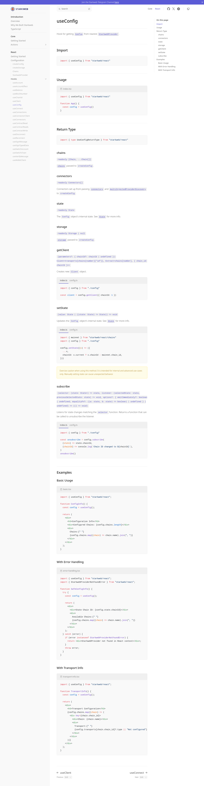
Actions (14, 44)
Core (150, 8)
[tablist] (102, 280)
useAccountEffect (20, 86)
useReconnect (19, 138)
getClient (162, 48)
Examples (161, 59)
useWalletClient (19, 160)
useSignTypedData (21, 145)
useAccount (18, 83)
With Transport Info (166, 70)
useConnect (18, 108)
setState (161, 52)
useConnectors (19, 119)
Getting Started (18, 40)
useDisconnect (19, 134)
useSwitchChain (19, 153)
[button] (45, 44)
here (117, 2)
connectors (163, 38)
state (160, 41)
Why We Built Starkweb (22, 25)
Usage (159, 27)
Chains (15, 71)
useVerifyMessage (20, 156)
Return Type (162, 31)
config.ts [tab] (73, 280)
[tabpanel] (102, 292)
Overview (15, 21)
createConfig (18, 64)
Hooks (14, 79)
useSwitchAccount (20, 149)
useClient (17, 101)
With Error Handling (167, 66)
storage (161, 45)
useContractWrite (20, 130)
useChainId (17, 97)
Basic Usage (163, 63)
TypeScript (16, 29)
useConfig (17, 105)
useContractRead (20, 123)
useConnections (19, 112)
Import (159, 24)
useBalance (18, 90)
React (157, 8)
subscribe (162, 56)
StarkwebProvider (20, 75)
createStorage (19, 67)
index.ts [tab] (63, 280)
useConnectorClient (21, 116)
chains (161, 34)
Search (74, 8)
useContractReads (20, 127)
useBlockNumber (20, 94)
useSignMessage (20, 141)
